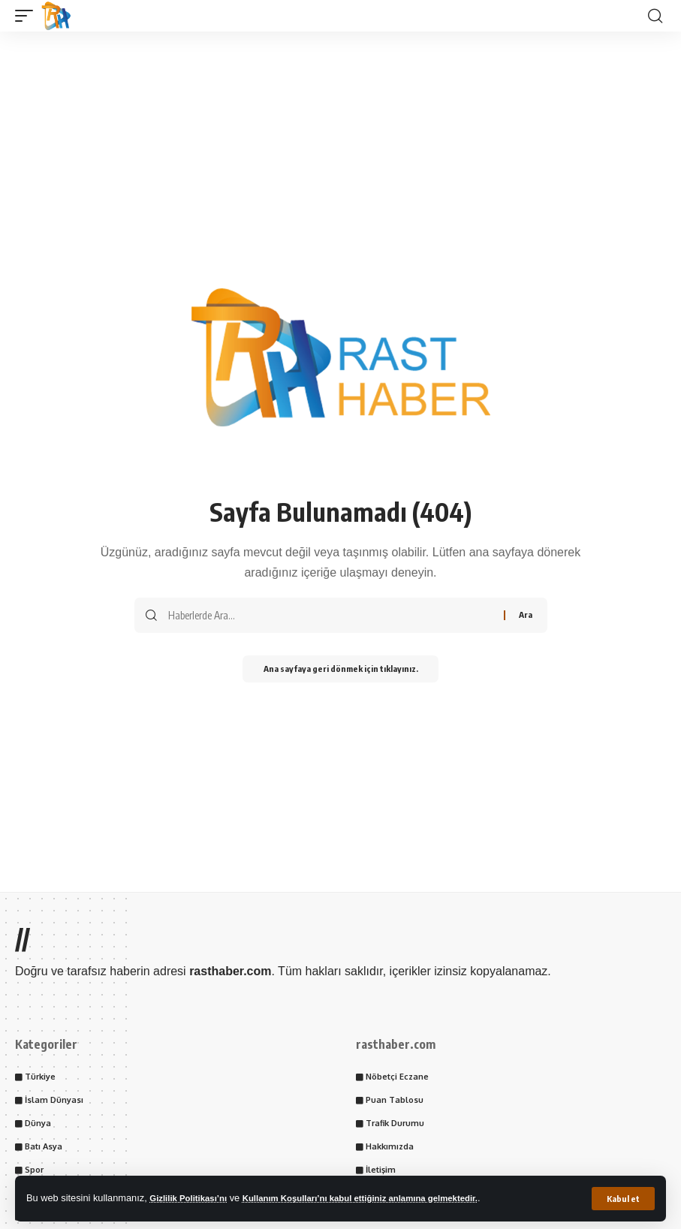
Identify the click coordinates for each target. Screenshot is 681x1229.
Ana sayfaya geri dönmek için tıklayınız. (340, 670)
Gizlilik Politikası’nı (193, 1197)
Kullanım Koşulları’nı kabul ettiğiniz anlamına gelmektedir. (384, 1197)
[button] (622, 1198)
